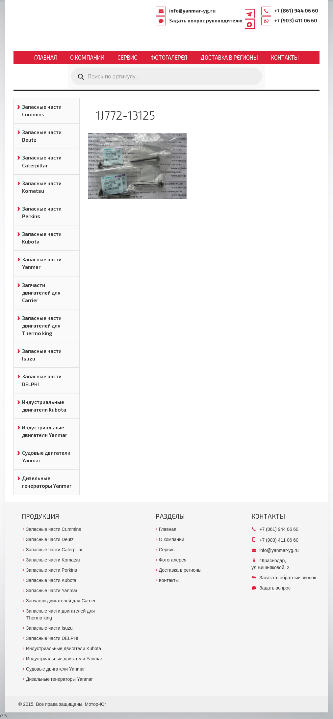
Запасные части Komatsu (42, 187)
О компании (87, 57)
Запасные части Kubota (42, 237)
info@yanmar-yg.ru (192, 11)
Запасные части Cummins (42, 110)
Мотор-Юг (95, 704)
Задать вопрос (275, 587)
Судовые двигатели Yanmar (46, 456)
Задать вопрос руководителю (206, 20)
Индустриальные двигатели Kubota (44, 406)
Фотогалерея (168, 57)
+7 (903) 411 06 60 (295, 20)
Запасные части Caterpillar (42, 161)
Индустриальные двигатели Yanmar (44, 431)
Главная (45, 57)
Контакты (285, 57)
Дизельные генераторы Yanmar (46, 482)
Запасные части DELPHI (42, 380)
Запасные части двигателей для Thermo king (42, 325)
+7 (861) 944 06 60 (296, 11)
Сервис (127, 57)
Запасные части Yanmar (42, 263)
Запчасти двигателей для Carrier (41, 292)
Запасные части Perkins (42, 212)
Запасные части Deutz (42, 136)
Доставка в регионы (229, 57)
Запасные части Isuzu (42, 354)
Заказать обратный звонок (287, 577)
